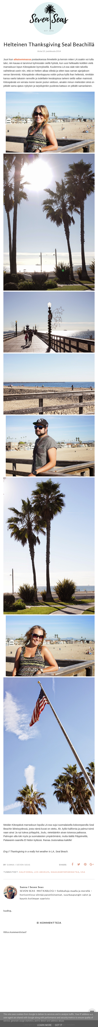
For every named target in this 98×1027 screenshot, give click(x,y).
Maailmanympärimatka (65, 872)
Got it (58, 1025)
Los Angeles (42, 872)
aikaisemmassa (22, 59)
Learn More (44, 1025)
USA (83, 872)
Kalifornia (26, 872)
